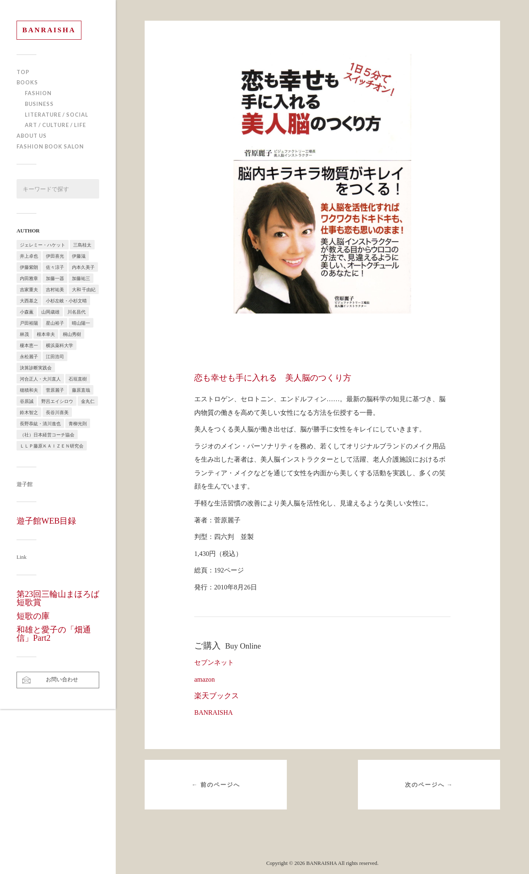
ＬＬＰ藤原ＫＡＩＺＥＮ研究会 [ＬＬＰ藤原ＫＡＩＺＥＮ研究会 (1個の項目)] (51, 445)
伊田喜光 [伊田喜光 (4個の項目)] (55, 256)
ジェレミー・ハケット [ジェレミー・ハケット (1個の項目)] (42, 244)
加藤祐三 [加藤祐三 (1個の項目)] (81, 278)
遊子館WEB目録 (46, 520)
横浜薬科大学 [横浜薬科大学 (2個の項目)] (59, 345)
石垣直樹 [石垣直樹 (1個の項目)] (78, 378)
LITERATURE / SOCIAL (56, 114)
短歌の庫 (33, 615)
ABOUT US (32, 135)
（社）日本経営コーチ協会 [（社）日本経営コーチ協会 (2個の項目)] (47, 434)
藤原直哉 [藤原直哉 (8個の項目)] (81, 390)
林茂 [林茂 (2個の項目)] (24, 334)
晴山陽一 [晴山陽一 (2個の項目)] (81, 323)
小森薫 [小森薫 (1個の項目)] (26, 311)
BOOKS (27, 82)
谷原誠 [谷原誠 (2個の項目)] (26, 401)
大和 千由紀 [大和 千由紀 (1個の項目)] (83, 289)
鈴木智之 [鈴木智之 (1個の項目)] (29, 412)
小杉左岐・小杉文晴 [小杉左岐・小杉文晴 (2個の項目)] (66, 300)
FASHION (38, 93)
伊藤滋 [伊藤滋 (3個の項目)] (79, 256)
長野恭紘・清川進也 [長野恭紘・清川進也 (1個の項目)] (40, 423)
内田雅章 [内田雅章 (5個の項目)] (29, 278)
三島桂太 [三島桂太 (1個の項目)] (82, 244)
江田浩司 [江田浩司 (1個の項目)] (55, 356)
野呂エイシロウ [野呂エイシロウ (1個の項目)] (57, 401)
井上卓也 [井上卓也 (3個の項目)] (29, 256)
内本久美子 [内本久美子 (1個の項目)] (83, 267)
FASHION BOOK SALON (50, 146)
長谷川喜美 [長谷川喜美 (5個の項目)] (57, 412)
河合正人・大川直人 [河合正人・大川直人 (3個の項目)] (40, 378)
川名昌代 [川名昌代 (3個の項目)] (76, 311)
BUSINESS (39, 104)
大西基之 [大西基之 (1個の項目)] (29, 300)
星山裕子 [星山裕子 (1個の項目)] (55, 323)
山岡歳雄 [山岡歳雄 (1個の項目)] (50, 311)
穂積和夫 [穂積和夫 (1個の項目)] (29, 390)
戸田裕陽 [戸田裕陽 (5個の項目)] (29, 323)
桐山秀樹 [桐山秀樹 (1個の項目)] (72, 334)
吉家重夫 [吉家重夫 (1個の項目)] (29, 289)
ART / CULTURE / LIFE (55, 125)
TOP (23, 72)
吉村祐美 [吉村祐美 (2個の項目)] (55, 289)
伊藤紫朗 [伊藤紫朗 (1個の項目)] (29, 267)
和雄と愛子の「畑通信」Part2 (54, 633)
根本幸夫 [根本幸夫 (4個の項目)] (46, 334)
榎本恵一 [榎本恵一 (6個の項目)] (29, 345)
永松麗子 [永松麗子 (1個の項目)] (29, 356)
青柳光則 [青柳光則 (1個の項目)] (78, 423)
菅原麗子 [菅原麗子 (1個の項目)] (55, 390)
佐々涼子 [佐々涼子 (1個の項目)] (55, 267)
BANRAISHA (49, 30)
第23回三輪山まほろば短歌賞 (58, 598)
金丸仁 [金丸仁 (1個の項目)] (88, 401)
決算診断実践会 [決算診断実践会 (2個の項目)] (36, 367)
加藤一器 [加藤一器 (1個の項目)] (55, 278)
